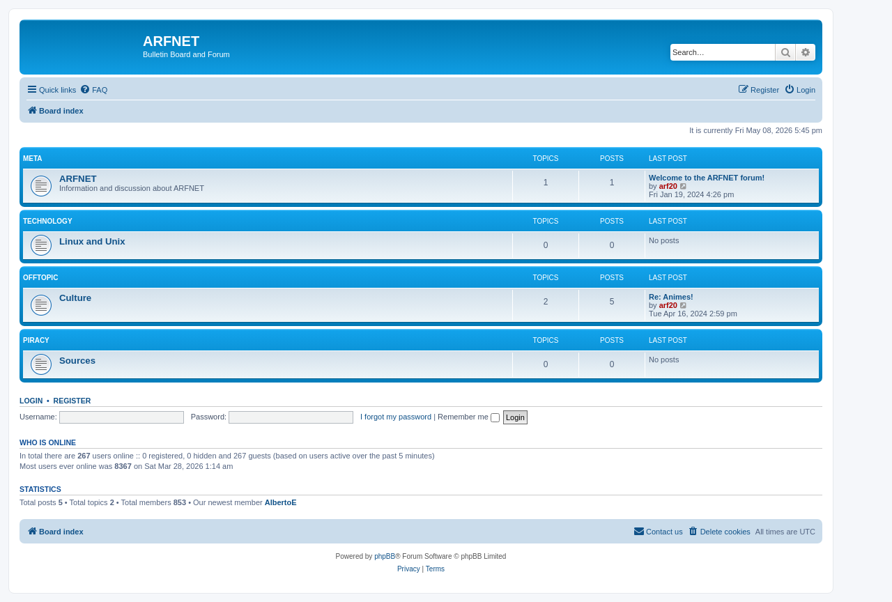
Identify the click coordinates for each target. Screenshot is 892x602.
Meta (33, 158)
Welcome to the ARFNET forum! (706, 177)
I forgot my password (395, 416)
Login (31, 400)
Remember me (469, 416)
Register (72, 400)
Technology (47, 221)
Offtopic (40, 277)
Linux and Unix (92, 241)
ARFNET (77, 178)
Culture (75, 298)
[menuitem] (93, 90)
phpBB (384, 556)
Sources (77, 360)
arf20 (668, 186)
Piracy (36, 340)
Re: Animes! (671, 297)
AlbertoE (281, 502)
